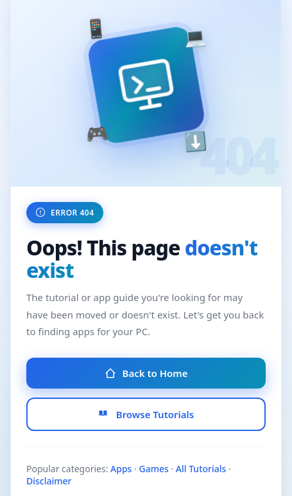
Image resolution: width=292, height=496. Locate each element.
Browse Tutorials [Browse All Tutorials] (146, 414)
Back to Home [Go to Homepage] (146, 373)
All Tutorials (201, 469)
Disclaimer (48, 481)
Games (153, 469)
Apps (121, 469)
